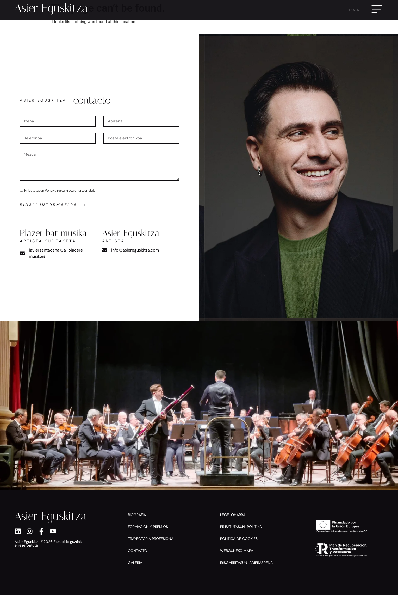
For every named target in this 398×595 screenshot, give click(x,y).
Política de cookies (239, 538)
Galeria (135, 562)
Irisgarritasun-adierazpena (246, 562)
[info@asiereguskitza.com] (104, 250)
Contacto (137, 550)
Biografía (137, 514)
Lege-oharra (232, 514)
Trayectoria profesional (151, 538)
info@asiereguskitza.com (135, 250)
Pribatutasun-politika (241, 526)
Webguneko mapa (236, 550)
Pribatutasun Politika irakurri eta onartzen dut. (59, 190)
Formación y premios (148, 526)
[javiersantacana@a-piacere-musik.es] (22, 253)
